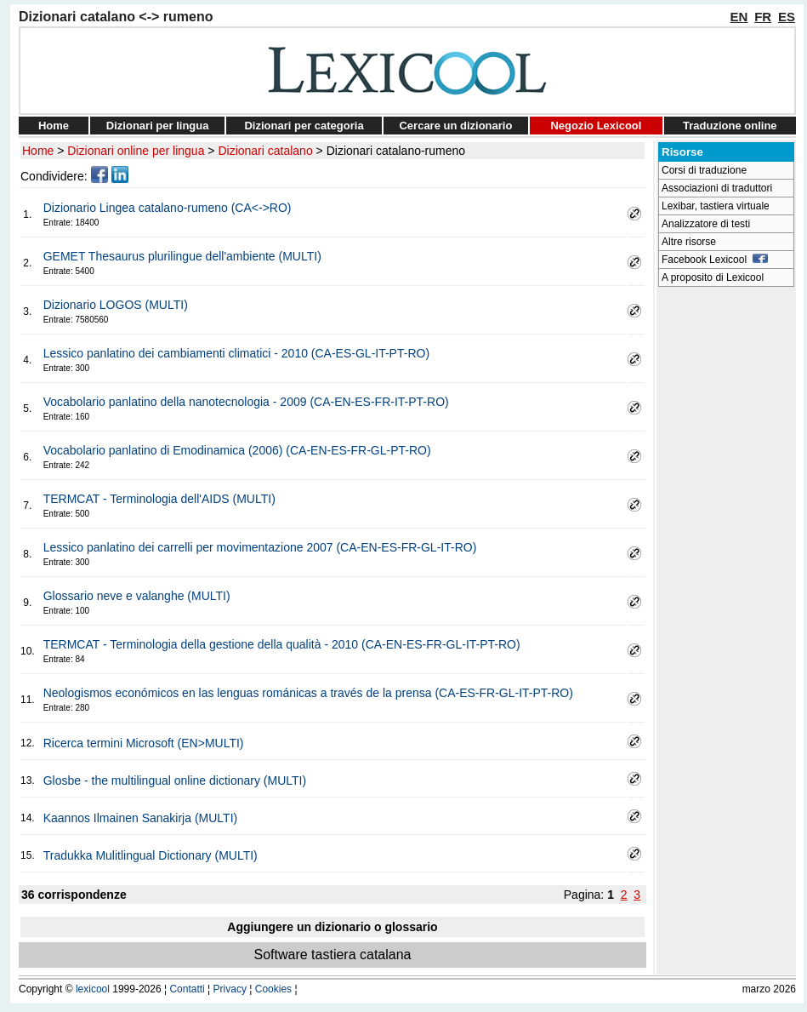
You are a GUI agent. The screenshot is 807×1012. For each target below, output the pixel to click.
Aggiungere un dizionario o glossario (332, 927)
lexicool (93, 989)
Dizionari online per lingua (135, 150)
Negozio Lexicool (595, 125)
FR (762, 16)
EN (739, 16)
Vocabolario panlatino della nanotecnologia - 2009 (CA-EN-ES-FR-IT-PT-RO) (246, 402)
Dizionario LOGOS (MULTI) (115, 305)
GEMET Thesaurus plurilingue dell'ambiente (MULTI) (182, 256)
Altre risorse (689, 242)
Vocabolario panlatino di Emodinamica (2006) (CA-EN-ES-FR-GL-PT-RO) (237, 450)
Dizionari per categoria (303, 125)
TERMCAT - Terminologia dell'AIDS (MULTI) (159, 499)
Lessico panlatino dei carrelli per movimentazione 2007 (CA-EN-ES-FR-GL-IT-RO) (260, 547)
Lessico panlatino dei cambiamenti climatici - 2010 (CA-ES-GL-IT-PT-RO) (236, 353)
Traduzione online (730, 125)
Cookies (273, 989)
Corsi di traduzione (704, 170)
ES (786, 16)
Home (53, 125)
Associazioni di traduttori (717, 188)
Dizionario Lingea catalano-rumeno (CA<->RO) (167, 207)
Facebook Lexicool (715, 260)
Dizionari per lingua (157, 125)
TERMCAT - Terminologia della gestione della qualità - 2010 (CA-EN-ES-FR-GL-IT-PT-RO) (281, 644)
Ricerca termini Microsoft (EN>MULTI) (143, 743)
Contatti (186, 989)
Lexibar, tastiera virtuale (716, 206)
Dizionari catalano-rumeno (396, 150)
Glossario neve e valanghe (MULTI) (136, 596)
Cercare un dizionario (455, 125)
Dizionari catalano (265, 150)
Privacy (230, 989)
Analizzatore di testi (706, 224)
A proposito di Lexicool (713, 277)
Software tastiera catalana (333, 954)
